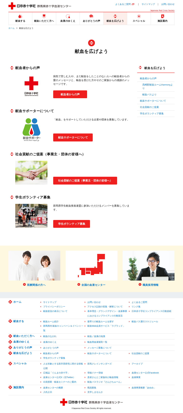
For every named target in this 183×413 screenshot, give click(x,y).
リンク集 (136, 306)
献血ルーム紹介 (51, 321)
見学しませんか (95, 392)
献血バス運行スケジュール (145, 321)
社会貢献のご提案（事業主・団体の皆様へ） (85, 180)
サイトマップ (148, 4)
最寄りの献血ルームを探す (100, 321)
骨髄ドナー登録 (95, 372)
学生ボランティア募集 (71, 223)
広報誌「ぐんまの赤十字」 (56, 372)
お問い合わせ (168, 4)
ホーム (11, 28)
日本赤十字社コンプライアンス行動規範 (151, 311)
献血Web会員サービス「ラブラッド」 (106, 326)
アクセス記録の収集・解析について (105, 306)
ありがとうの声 (22, 347)
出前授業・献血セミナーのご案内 (59, 382)
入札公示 (47, 392)
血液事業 (136, 377)
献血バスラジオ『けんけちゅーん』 (105, 382)
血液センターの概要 (53, 387)
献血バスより (149, 94)
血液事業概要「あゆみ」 (144, 387)
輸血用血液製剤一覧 (97, 342)
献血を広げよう (154, 68)
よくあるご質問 (123, 4)
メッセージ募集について (99, 348)
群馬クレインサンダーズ (99, 363)
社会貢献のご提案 (149, 107)
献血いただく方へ (24, 335)
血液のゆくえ (21, 341)
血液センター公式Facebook (145, 372)
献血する (18, 321)
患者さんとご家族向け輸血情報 (102, 377)
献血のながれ (49, 336)
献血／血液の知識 (96, 336)
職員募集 (91, 387)
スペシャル (20, 363)
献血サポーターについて (73, 137)
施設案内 (18, 387)
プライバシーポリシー (54, 306)
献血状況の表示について (55, 311)
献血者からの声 (70, 94)
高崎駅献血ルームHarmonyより (157, 86)
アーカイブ (137, 363)
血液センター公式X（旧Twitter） (59, 377)
